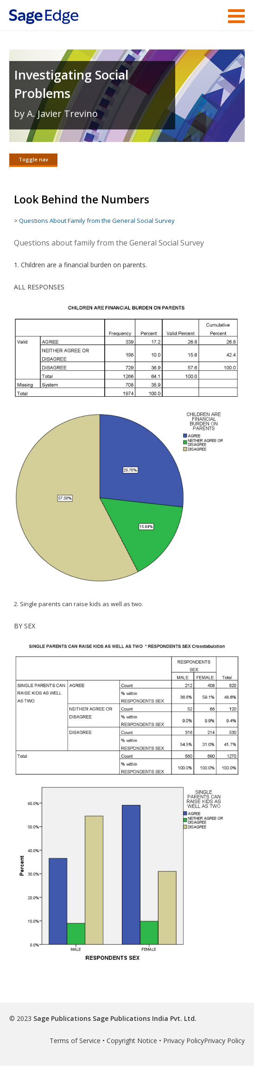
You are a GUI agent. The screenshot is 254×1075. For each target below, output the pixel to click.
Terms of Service (75, 1040)
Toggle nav (33, 159)
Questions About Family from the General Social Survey (97, 220)
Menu (236, 16)
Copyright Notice (132, 1040)
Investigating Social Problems (71, 84)
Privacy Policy (183, 1040)
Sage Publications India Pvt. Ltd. (144, 1018)
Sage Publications (62, 1018)
